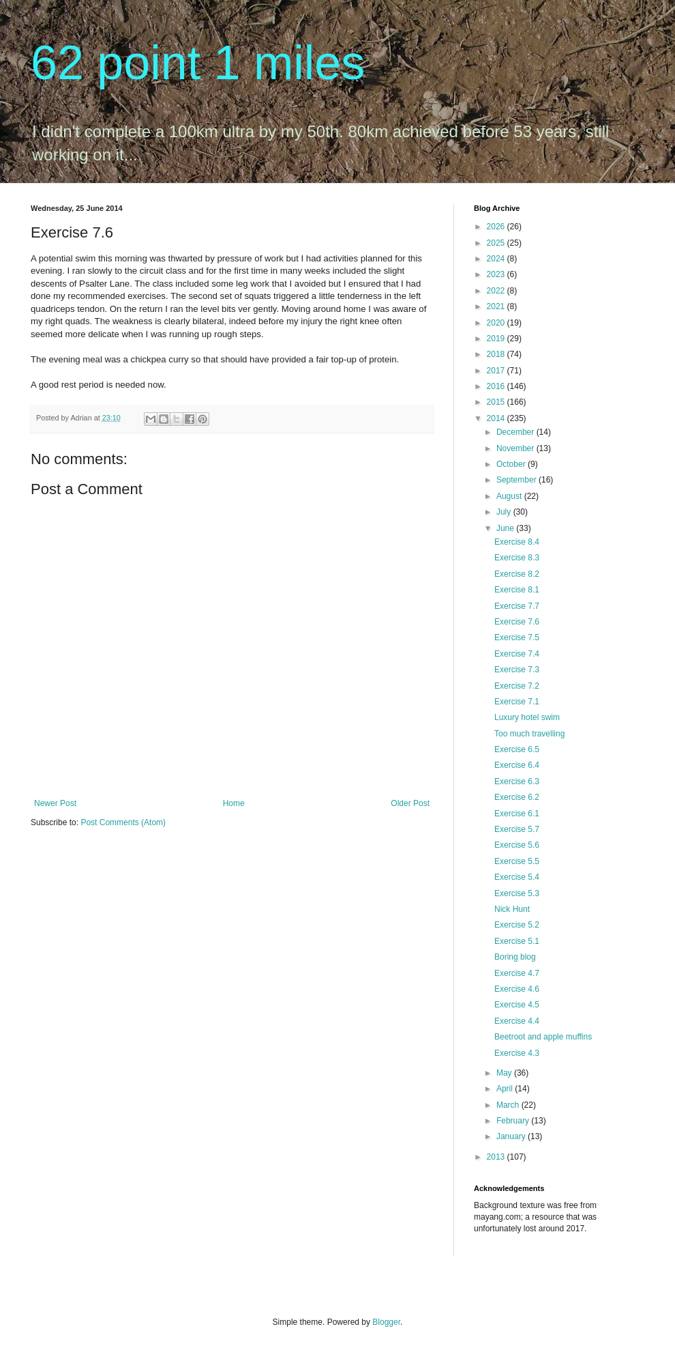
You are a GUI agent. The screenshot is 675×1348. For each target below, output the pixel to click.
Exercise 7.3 (516, 669)
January (512, 1136)
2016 (497, 386)
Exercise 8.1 (516, 589)
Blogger (386, 1322)
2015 (497, 402)
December (516, 432)
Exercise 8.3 (516, 557)
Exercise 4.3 (516, 1053)
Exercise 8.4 (516, 542)
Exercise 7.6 (516, 622)
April (505, 1088)
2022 (497, 291)
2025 (497, 243)
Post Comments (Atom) (123, 822)
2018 (497, 354)
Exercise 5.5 (516, 861)
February (513, 1120)
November (516, 448)
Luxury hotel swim (527, 717)
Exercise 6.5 (516, 749)
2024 (497, 258)
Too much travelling (529, 733)
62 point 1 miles (198, 62)
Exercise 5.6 (516, 845)
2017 (497, 370)
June (506, 528)
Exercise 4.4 (516, 1021)
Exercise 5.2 (516, 925)
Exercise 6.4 (516, 765)
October (512, 464)
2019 (497, 338)
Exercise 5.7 (516, 829)
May (505, 1073)
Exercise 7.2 (516, 686)
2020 (497, 323)
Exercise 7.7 (516, 606)
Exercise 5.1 (516, 941)
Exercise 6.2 (516, 797)
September (517, 480)
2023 (497, 274)
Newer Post (55, 803)
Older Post (410, 803)
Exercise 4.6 (516, 989)
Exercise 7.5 (516, 637)
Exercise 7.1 (516, 701)
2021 (497, 306)
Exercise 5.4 (516, 877)
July (504, 512)
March (509, 1105)
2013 (497, 1157)
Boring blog (515, 957)
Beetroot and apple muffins (543, 1037)
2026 (497, 226)
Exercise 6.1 (516, 813)
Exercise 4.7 (516, 973)
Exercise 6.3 (516, 781)
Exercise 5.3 (516, 893)
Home (234, 803)
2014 (497, 418)
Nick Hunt (512, 909)
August (510, 496)
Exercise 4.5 (516, 1004)
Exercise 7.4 (516, 654)
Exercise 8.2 (516, 574)
